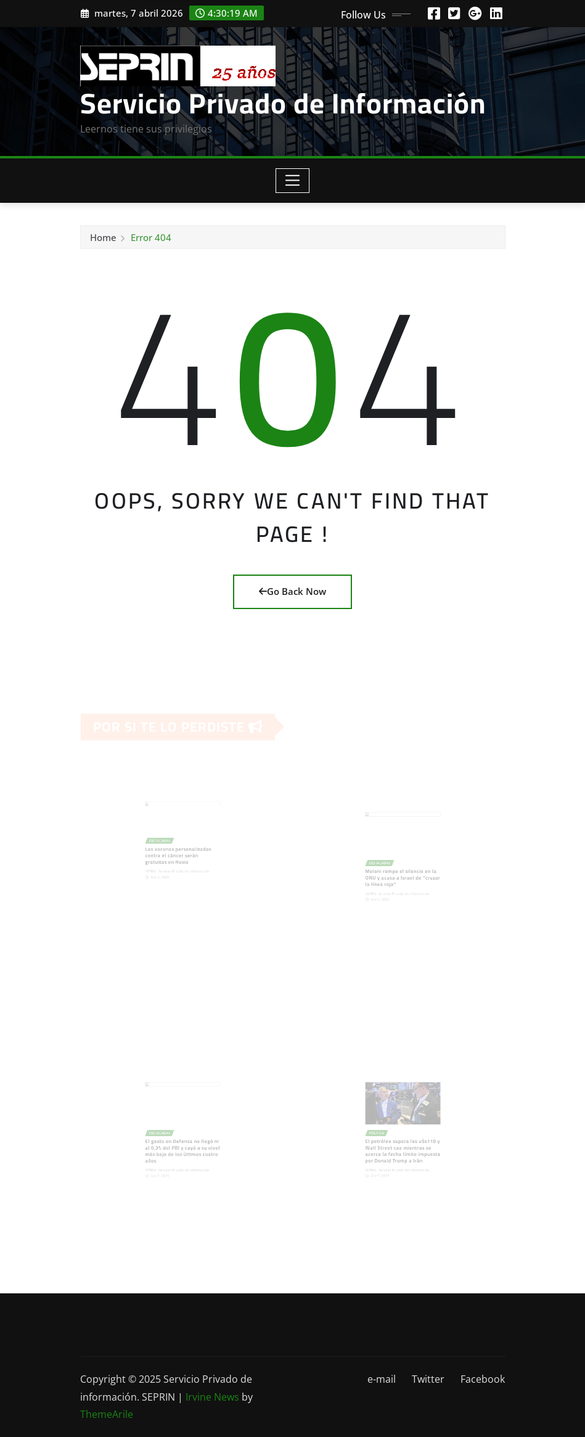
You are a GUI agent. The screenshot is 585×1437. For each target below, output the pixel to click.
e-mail (381, 1379)
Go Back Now (292, 591)
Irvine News (212, 1397)
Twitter (428, 1379)
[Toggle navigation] (292, 180)
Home (103, 240)
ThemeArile (106, 1414)
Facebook (482, 1379)
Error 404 (151, 240)
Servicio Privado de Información (283, 102)
